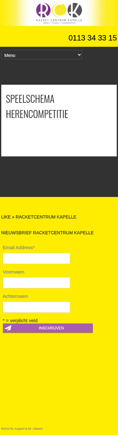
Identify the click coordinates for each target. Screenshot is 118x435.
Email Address (19, 247)
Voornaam (13, 271)
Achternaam (15, 296)
